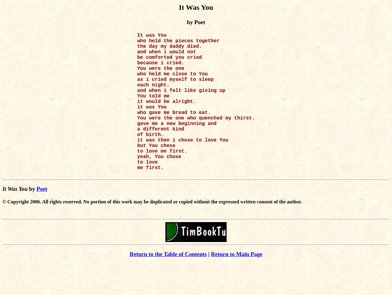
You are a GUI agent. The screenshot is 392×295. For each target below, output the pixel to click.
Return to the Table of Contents (168, 286)
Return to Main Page (236, 286)
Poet (41, 220)
